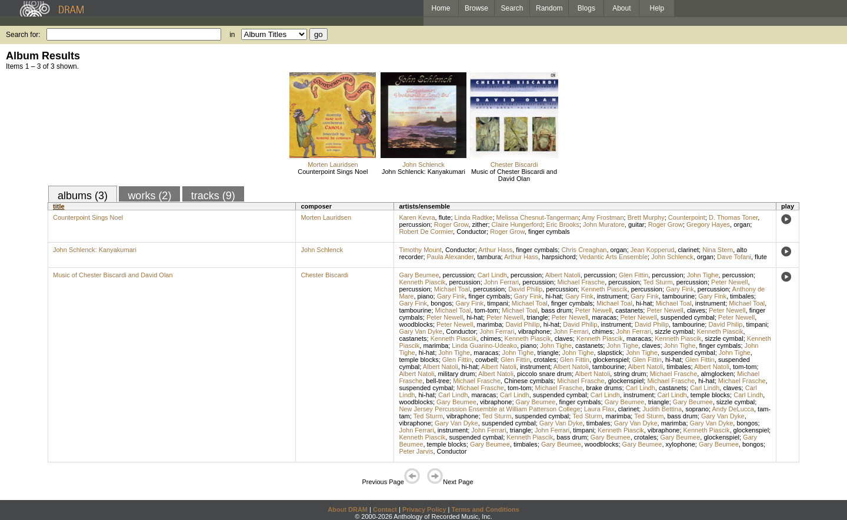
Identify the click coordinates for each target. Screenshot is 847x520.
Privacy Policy (424, 509)
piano (425, 296)
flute (445, 217)
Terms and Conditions (485, 509)
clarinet (688, 249)
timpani (497, 303)
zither (480, 224)
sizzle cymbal (674, 331)
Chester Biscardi (514, 164)
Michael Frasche (581, 282)
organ (741, 224)
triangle (537, 317)
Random (549, 8)
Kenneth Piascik (422, 282)
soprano (697, 408)
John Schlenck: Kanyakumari (423, 171)
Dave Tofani (734, 256)
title (59, 206)
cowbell (486, 359)
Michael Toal (452, 289)
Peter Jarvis (416, 451)
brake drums (604, 387)
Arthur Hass (495, 249)
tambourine (678, 296)
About (621, 8)
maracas (604, 317)
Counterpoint (686, 217)
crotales (544, 359)
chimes (602, 331)
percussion (414, 224)
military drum (456, 373)
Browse (476, 8)
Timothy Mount (420, 249)
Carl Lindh (492, 275)
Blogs (586, 8)
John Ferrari (501, 282)
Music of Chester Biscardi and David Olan (514, 175)
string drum (629, 373)
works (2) (149, 196)
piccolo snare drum (544, 373)
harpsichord (558, 256)
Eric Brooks (562, 224)
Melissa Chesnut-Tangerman (537, 217)
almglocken (717, 373)
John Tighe (703, 275)
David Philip (525, 289)
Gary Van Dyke (420, 331)
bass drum (556, 310)
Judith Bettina (662, 408)
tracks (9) (213, 196)
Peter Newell (729, 282)
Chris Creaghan (583, 249)
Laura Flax (599, 408)
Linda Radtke (474, 217)
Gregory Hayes (708, 224)
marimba (489, 324)
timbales (742, 296)
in (232, 35)
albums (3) (83, 196)
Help (657, 8)
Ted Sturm (657, 282)
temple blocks (418, 359)
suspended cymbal (688, 317)
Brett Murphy (646, 217)
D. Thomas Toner (733, 217)
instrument (612, 296)
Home (440, 8)
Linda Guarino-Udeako (484, 345)
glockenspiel (611, 359)
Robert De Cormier (426, 231)
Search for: (23, 35)
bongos (441, 303)
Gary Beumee (419, 275)
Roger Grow (451, 224)
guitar (636, 224)
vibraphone (534, 331)
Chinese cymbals (528, 380)
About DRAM (348, 509)
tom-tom (486, 310)
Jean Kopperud (653, 249)
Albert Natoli (563, 275)
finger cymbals (549, 231)
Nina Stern (717, 249)
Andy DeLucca (733, 408)
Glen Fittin (633, 275)
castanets (629, 310)
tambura (489, 256)
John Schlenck (423, 164)
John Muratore (604, 224)
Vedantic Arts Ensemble (613, 256)
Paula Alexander (450, 256)
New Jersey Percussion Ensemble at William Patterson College (489, 408)
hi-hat (553, 296)
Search (512, 8)
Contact (385, 509)
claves (696, 310)
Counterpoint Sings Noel (333, 171)
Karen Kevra (417, 217)
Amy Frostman (603, 217)
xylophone (680, 444)
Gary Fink (680, 289)
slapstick (610, 352)
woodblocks (415, 324)
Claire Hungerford (517, 224)
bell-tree (437, 380)
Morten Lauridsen (333, 164)
